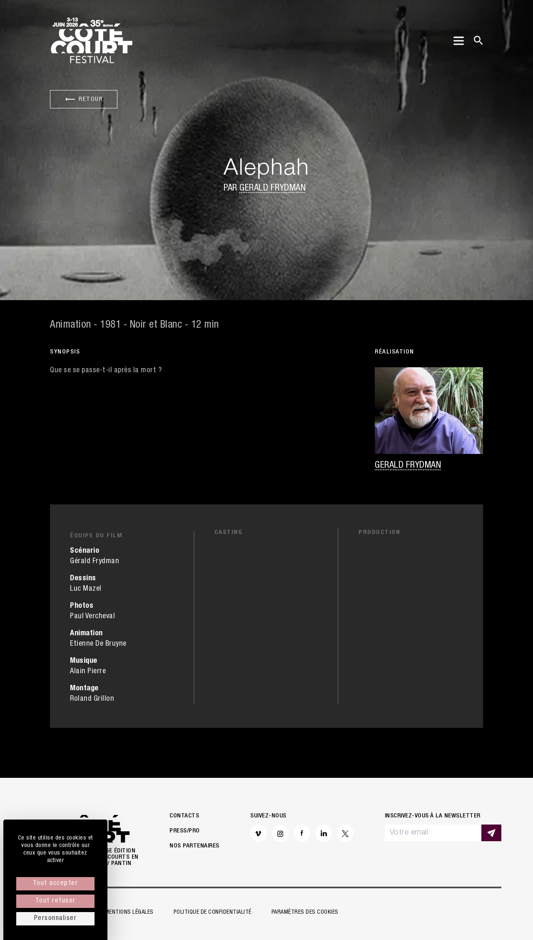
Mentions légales (129, 912)
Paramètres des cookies (305, 912)
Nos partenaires (194, 846)
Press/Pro (184, 831)
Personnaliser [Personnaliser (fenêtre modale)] (55, 918)
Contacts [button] (184, 816)
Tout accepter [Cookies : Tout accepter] (55, 883)
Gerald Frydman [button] (272, 188)
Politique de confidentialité (213, 912)
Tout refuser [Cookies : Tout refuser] (55, 901)
